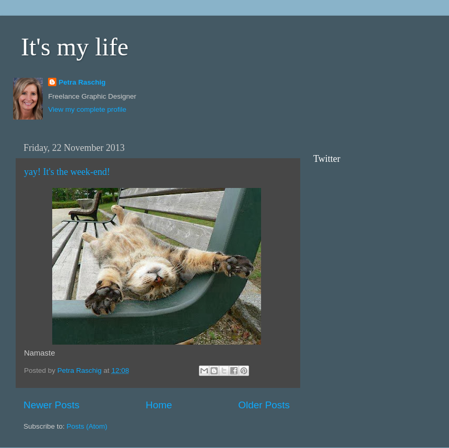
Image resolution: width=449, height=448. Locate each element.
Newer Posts (51, 404)
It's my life (74, 47)
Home (159, 404)
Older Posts (264, 404)
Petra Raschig (81, 82)
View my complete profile (87, 109)
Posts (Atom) (87, 426)
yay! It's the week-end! (67, 172)
